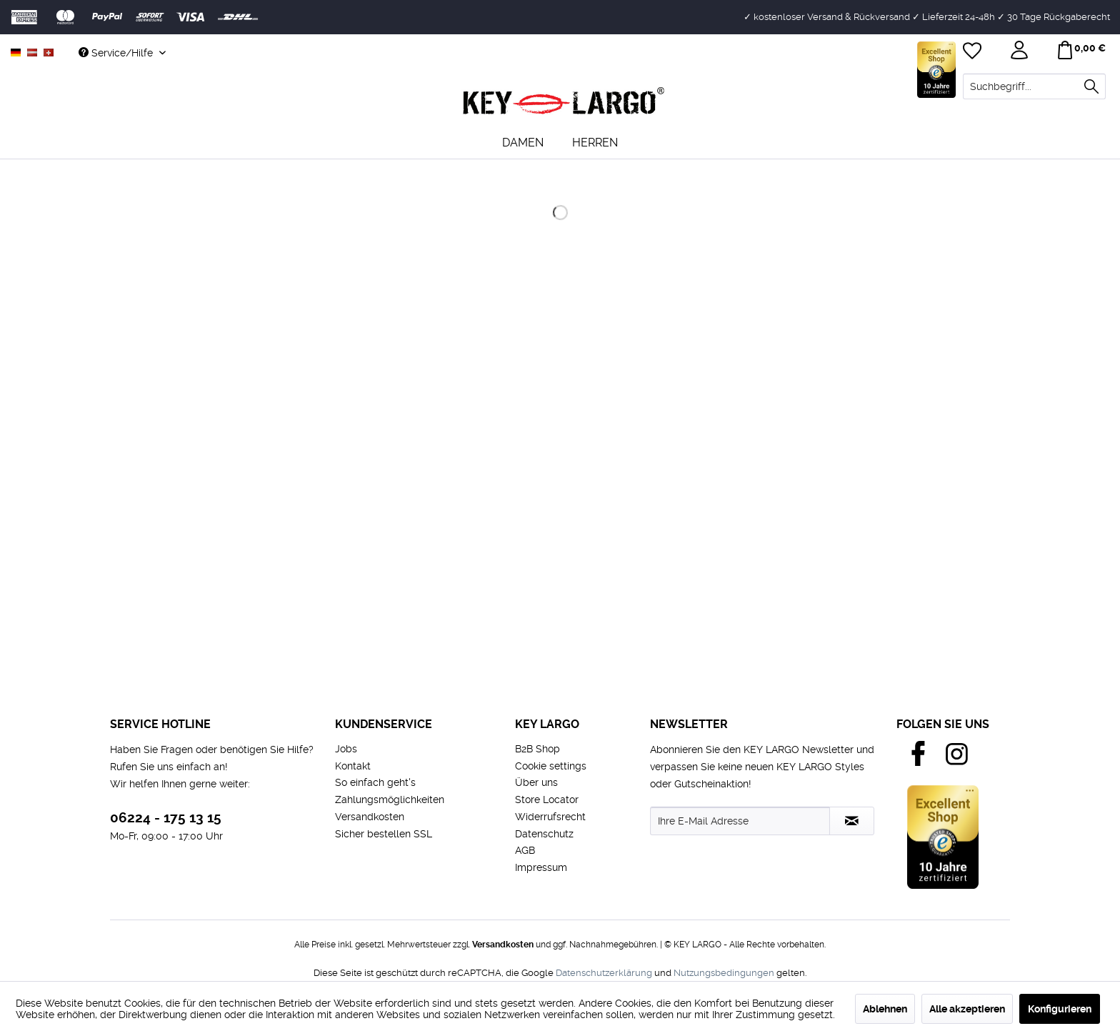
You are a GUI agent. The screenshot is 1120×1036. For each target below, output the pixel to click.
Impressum (541, 867)
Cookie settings (550, 766)
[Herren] (595, 142)
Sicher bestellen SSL (383, 834)
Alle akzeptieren (967, 1009)
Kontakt (353, 766)
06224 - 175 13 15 (165, 818)
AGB (525, 850)
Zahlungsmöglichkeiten (389, 799)
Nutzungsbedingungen (724, 972)
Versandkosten (369, 816)
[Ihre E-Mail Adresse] (740, 821)
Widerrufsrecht (550, 816)
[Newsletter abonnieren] (851, 821)
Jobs (346, 748)
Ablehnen (885, 1009)
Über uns (536, 782)
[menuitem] (1034, 86)
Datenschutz (544, 834)
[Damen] (523, 142)
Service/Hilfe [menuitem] (117, 53)
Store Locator (547, 799)
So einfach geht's (375, 782)
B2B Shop (537, 748)
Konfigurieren (1059, 1009)
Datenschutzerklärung (604, 972)
